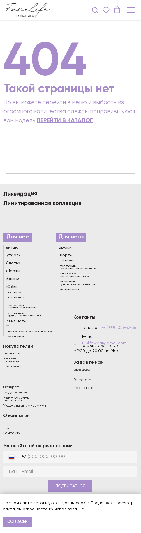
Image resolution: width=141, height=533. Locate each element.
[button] (94, 9)
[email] (70, 471)
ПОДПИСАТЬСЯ (70, 486)
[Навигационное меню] (131, 10)
